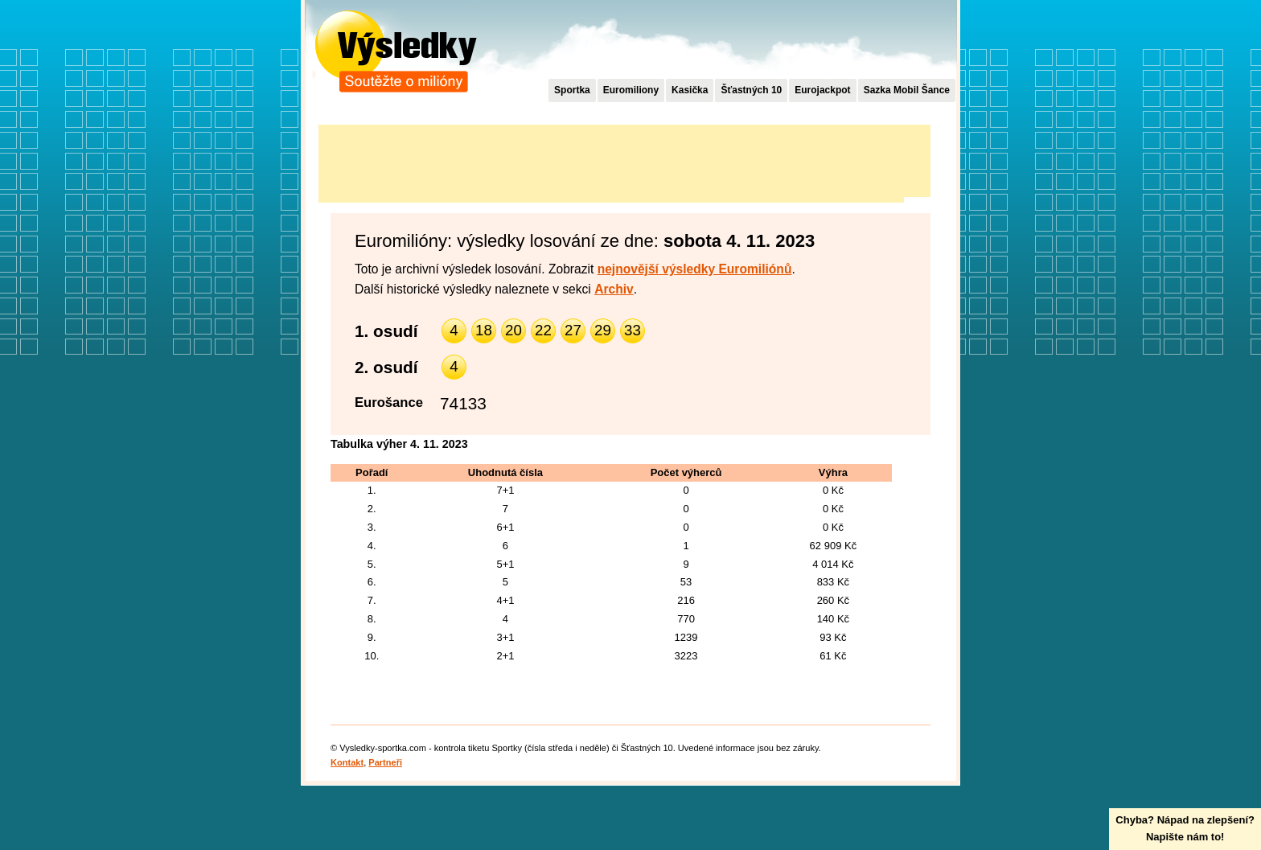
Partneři (385, 762)
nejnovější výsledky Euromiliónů (695, 269)
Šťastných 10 (751, 90)
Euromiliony (631, 90)
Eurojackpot (822, 90)
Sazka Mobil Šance (907, 90)
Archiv (614, 289)
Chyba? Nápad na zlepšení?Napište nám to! (1185, 828)
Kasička (690, 90)
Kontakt (347, 762)
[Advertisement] (611, 161)
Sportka (572, 90)
